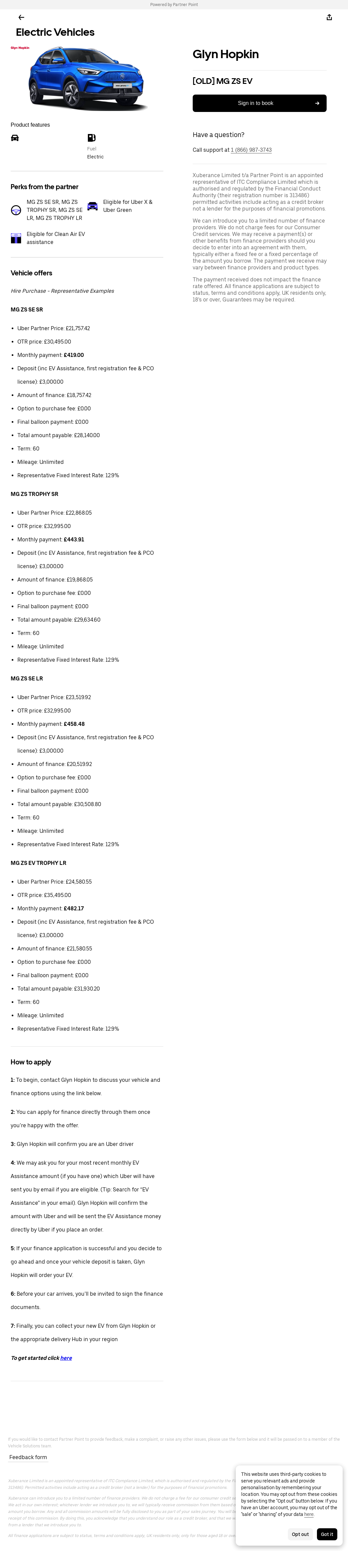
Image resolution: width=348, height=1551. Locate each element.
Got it (327, 1534)
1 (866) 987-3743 (251, 150)
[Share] (329, 17)
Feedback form (28, 1457)
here (66, 1358)
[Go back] (21, 17)
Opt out (300, 1534)
